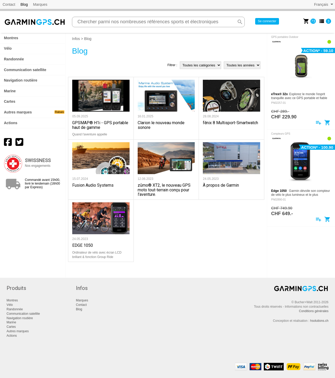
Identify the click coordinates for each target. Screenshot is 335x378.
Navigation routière (20, 80)
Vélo (8, 48)
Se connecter (267, 21)
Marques (40, 4)
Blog (24, 4)
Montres (11, 38)
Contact (9, 4)
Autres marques (34, 112)
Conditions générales (313, 311)
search (240, 22)
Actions (10, 123)
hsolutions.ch (319, 321)
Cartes (9, 101)
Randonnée (14, 59)
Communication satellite (25, 70)
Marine (10, 91)
